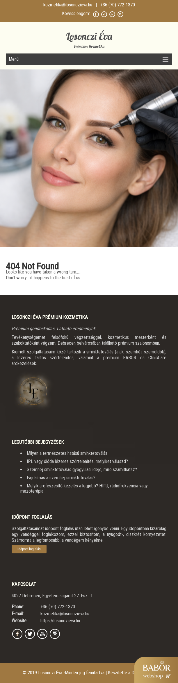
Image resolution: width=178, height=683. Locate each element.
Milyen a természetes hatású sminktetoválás (67, 453)
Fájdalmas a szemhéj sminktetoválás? (61, 477)
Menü (14, 59)
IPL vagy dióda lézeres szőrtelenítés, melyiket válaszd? (77, 461)
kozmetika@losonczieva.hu (67, 5)
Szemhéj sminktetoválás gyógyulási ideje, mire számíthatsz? (82, 469)
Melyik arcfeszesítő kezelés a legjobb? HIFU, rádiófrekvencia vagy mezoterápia (84, 488)
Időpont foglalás (29, 549)
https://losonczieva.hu (60, 620)
